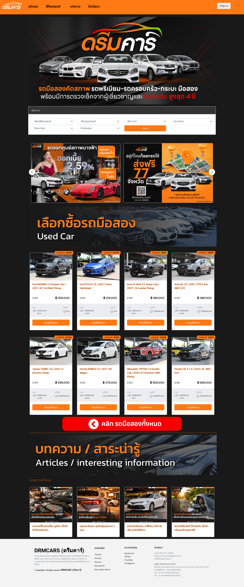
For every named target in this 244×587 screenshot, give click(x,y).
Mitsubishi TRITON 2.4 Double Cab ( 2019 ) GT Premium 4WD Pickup (143, 372)
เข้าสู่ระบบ (224, 6)
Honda (97, 558)
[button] (212, 172)
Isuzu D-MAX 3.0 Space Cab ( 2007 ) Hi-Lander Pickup (143, 286)
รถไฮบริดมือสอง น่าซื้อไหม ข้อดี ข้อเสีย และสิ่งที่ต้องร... (144, 528)
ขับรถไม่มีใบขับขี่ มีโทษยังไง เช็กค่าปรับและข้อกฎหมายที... (191, 528)
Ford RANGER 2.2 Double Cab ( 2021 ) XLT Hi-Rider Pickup (48, 286)
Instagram (129, 563)
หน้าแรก (33, 6)
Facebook (129, 553)
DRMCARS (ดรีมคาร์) (71, 570)
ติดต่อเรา (94, 6)
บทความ (75, 6)
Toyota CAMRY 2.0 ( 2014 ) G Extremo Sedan (47, 371)
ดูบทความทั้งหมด (40, 480)
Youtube (128, 560)
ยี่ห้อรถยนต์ (54, 6)
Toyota (97, 554)
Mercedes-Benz (102, 569)
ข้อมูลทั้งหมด (51, 322)
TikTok (127, 556)
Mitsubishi (99, 565)
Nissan (97, 562)
